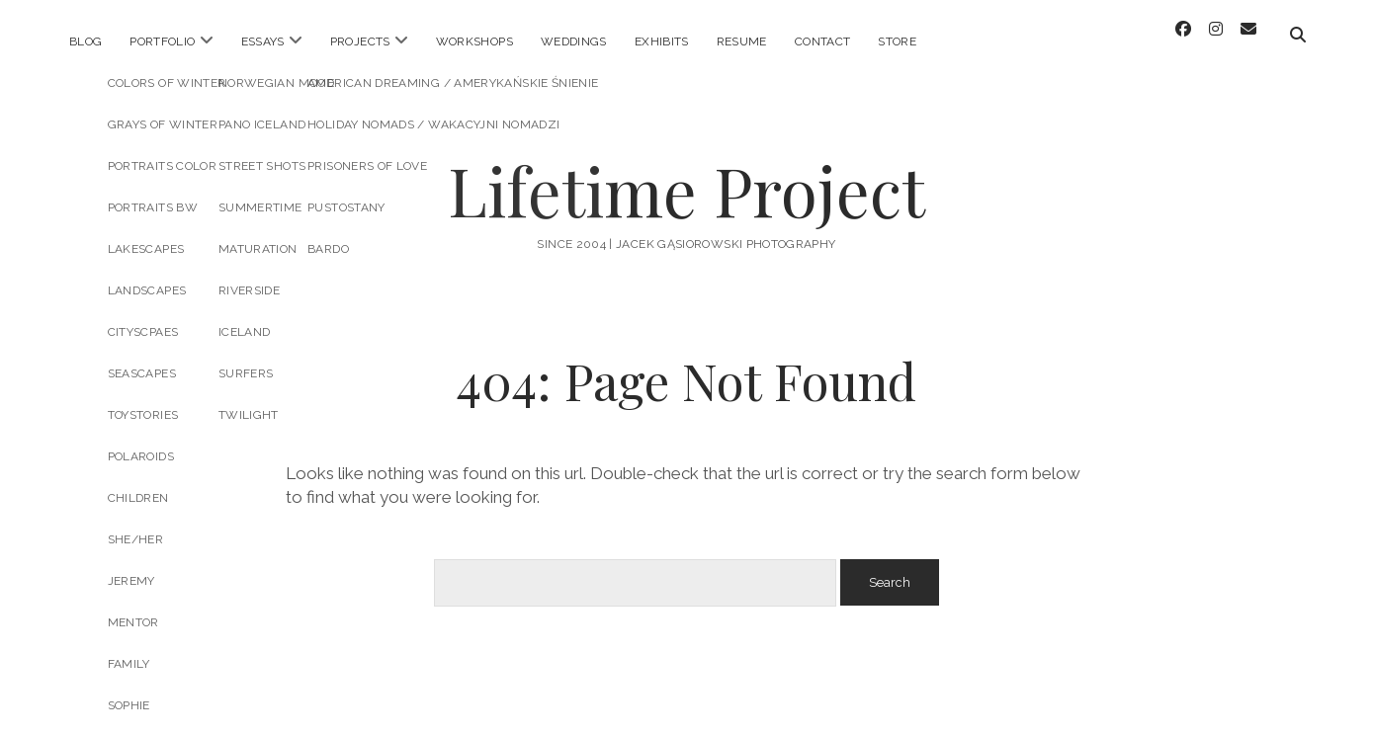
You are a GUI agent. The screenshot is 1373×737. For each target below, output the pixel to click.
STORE (897, 41)
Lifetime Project (686, 174)
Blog (85, 41)
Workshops (474, 41)
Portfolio (162, 41)
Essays (263, 41)
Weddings (574, 41)
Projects (360, 41)
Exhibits (662, 41)
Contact (823, 41)
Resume (742, 41)
